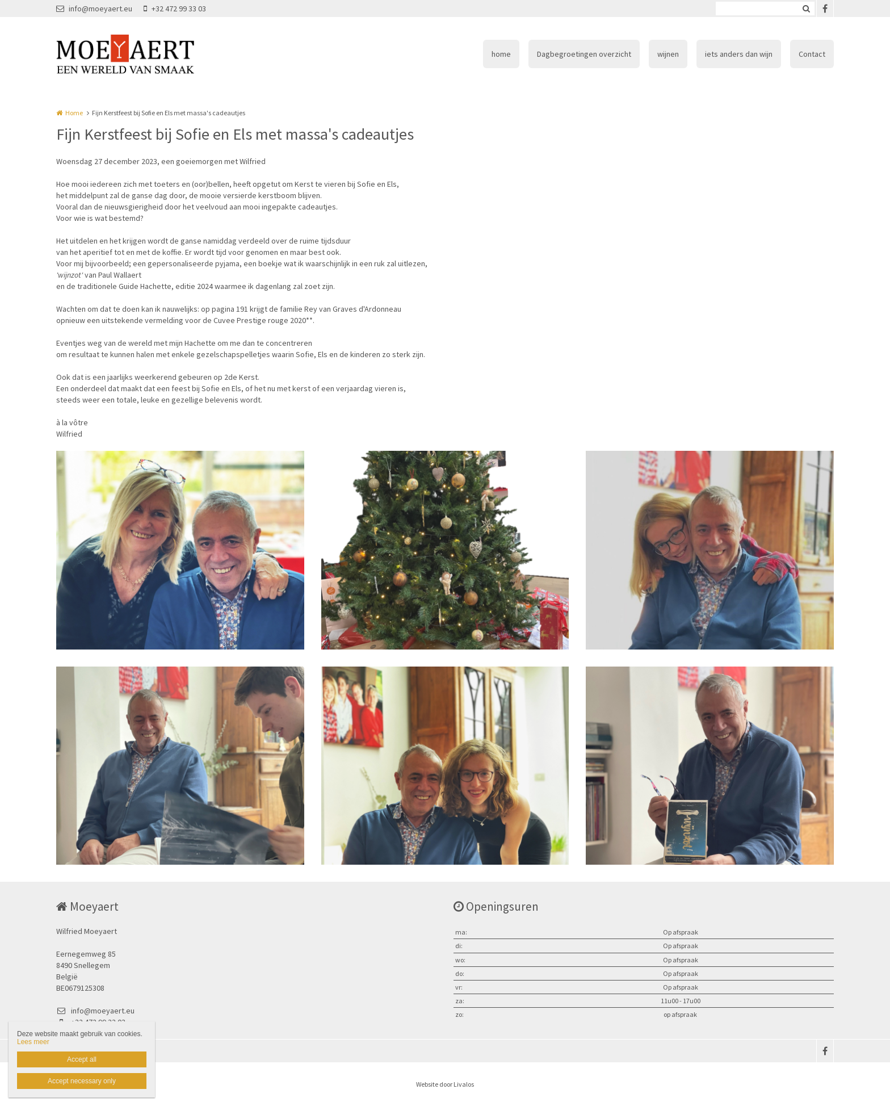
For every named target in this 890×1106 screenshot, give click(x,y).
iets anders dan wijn (739, 54)
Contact (812, 54)
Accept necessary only (82, 1081)
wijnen (668, 54)
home (501, 54)
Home (74, 112)
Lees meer (33, 1042)
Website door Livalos (445, 1084)
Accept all (81, 1059)
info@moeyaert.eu (94, 8)
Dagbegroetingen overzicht (584, 54)
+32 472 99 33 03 (175, 8)
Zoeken (806, 8)
